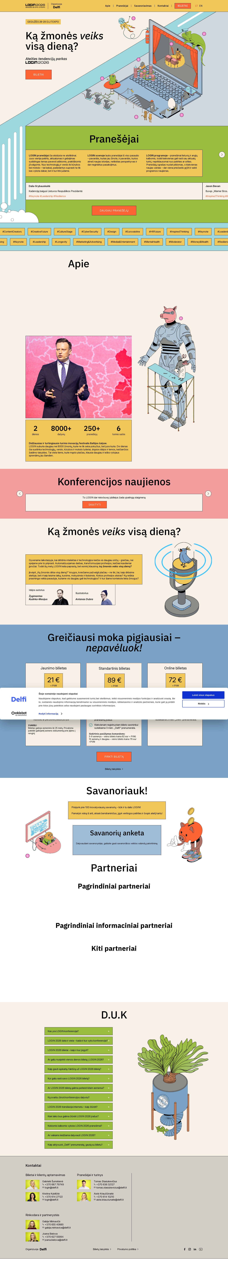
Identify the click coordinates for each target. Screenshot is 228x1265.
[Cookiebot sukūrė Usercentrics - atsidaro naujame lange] (19, 1259)
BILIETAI (38, 74)
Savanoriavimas (143, 5)
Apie (107, 5)
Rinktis (203, 1249)
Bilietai (183, 5)
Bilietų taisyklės (114, 775)
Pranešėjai (122, 5)
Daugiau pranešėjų (114, 210)
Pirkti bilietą (114, 763)
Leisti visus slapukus (203, 1240)
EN (200, 5)
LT (196, 5)
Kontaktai (163, 5)
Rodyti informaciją (48, 1259)
